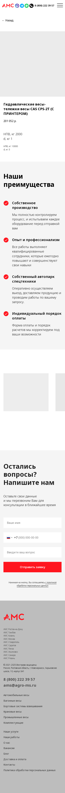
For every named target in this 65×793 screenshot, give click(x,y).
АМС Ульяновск (10, 651)
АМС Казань (9, 635)
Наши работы (11, 737)
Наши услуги (10, 731)
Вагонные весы (12, 700)
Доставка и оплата (14, 759)
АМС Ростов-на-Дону (13, 629)
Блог (6, 753)
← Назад (7, 20)
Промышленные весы (16, 717)
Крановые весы (12, 711)
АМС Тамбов (9, 632)
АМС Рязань (9, 658)
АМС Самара (9, 655)
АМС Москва (9, 638)
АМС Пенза (8, 648)
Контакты (9, 764)
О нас (6, 742)
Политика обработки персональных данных (29, 770)
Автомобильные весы (16, 695)
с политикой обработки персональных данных (37, 584)
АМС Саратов (9, 645)
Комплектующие (13, 722)
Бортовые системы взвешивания (22, 706)
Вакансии (9, 748)
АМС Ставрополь (11, 642)
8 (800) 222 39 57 (44, 5)
